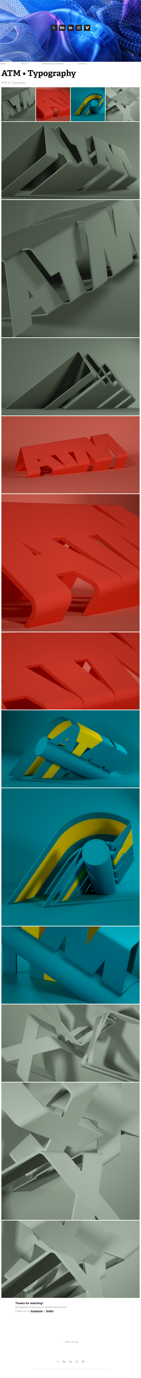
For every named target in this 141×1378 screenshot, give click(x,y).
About (25, 63)
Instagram (37, 1311)
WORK (3, 63)
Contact (82, 63)
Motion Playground (52, 63)
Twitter (50, 1311)
